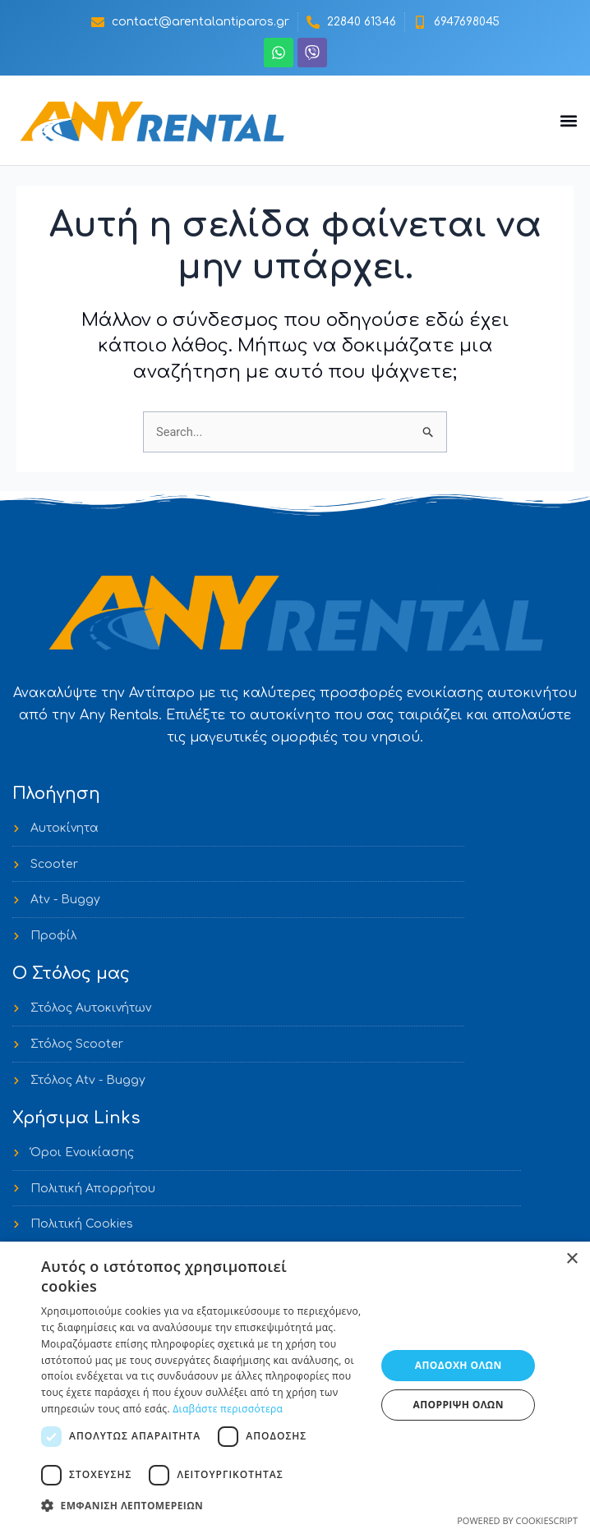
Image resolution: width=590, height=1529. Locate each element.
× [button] (571, 1259)
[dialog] (295, 1385)
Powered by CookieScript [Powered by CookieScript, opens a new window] (517, 1520)
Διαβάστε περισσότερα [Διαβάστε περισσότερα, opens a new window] (228, 1409)
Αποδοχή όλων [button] (458, 1365)
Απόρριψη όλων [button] (458, 1405)
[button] (568, 120)
